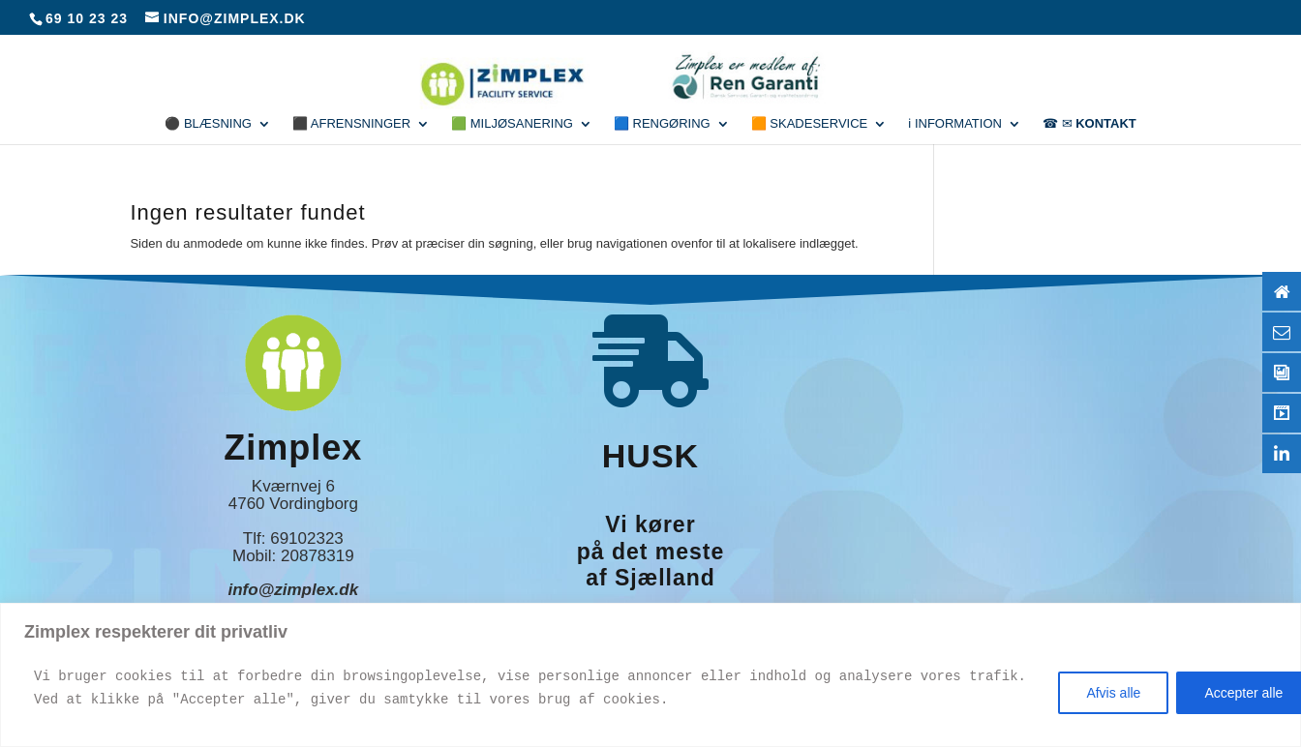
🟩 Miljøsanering (512, 124)
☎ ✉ (1089, 124)
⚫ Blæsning (208, 124)
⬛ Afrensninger (351, 124)
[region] (650, 675)
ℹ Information (955, 124)
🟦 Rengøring (662, 124)
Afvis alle (1113, 693)
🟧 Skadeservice (809, 124)
